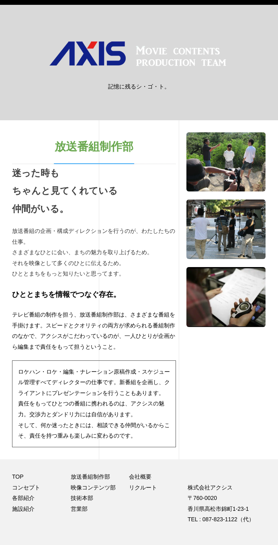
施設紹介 (23, 509)
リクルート (143, 487)
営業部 (79, 509)
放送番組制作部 (90, 476)
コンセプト (26, 487)
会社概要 (140, 476)
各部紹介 (23, 498)
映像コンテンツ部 (93, 487)
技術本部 (82, 498)
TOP (18, 476)
